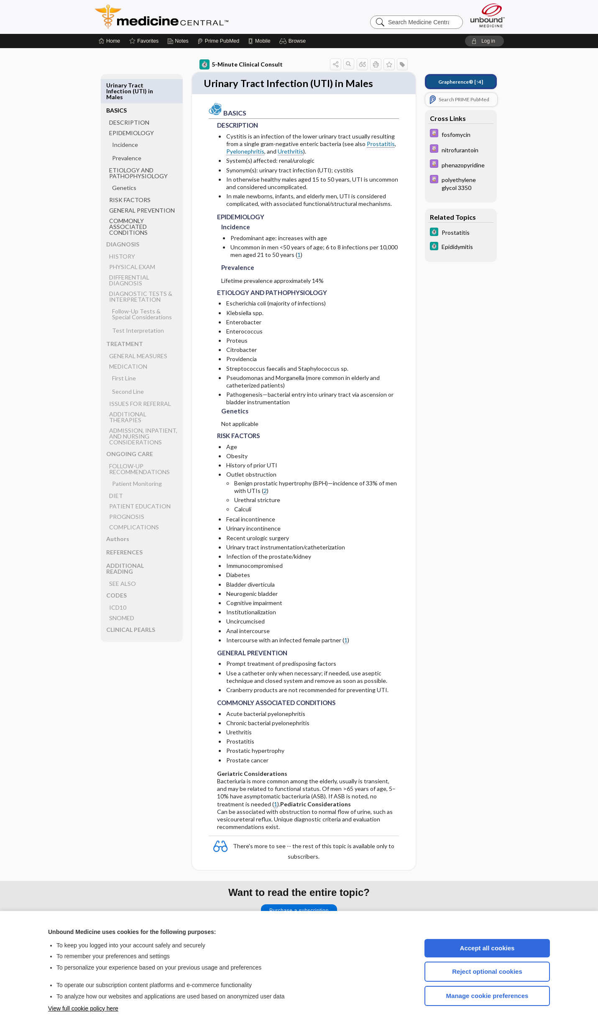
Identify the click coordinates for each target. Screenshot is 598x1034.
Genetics (124, 162)
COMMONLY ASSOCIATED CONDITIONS (128, 201)
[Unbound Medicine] (487, 15)
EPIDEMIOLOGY (131, 107)
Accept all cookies (487, 948)
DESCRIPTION (129, 97)
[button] (293, 41)
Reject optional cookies (487, 971)
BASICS (116, 85)
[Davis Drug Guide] (461, 134)
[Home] (109, 41)
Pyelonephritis (245, 152)
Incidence (125, 119)
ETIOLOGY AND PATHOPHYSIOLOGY (138, 147)
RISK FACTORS (130, 174)
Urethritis (290, 152)
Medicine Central (198, 16)
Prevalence (126, 132)
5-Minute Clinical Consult (241, 64)
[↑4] (460, 82)
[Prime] (218, 41)
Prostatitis (381, 144)
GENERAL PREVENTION (142, 185)
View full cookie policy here (83, 1008)
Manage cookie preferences (487, 995)
